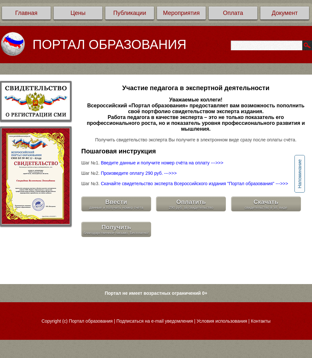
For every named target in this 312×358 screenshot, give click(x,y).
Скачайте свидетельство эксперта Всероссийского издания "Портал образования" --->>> (194, 183)
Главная (26, 13)
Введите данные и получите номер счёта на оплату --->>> (162, 162)
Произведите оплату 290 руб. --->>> (138, 173)
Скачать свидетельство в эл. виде (265, 203)
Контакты (260, 321)
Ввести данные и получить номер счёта (116, 203)
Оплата (233, 13)
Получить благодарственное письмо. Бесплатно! (116, 229)
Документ (285, 13)
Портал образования (91, 321)
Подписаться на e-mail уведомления (154, 321)
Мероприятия (181, 13)
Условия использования (222, 321)
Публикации (129, 13)
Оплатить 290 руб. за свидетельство (191, 203)
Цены (78, 13)
